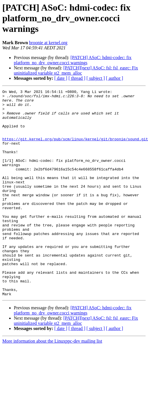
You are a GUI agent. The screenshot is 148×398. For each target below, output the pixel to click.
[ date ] (60, 78)
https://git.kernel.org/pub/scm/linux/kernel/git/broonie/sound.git (75, 149)
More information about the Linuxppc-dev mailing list (52, 382)
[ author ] (114, 78)
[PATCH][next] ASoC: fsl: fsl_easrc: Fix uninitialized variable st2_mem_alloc (76, 70)
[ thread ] (76, 78)
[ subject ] (96, 78)
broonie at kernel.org (48, 42)
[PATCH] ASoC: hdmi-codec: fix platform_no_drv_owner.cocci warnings (73, 60)
